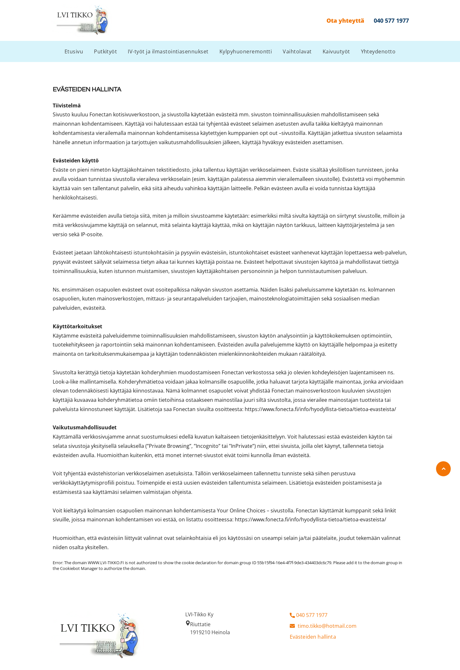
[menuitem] (73, 51)
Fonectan (100, 114)
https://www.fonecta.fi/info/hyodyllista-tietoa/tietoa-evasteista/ (320, 409)
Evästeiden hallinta (313, 636)
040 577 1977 (311, 615)
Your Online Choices (241, 510)
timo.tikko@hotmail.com (327, 625)
